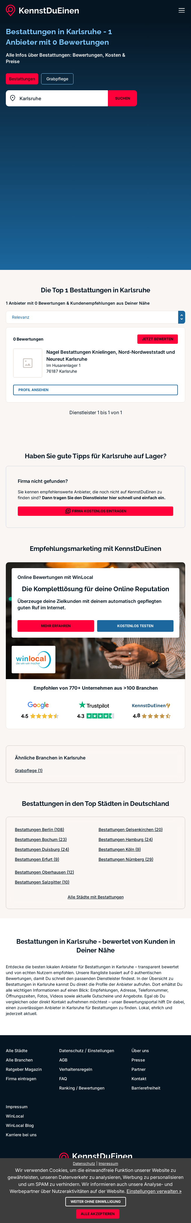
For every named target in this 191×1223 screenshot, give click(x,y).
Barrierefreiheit (146, 1087)
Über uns (140, 1050)
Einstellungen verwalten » (154, 1191)
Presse (138, 1059)
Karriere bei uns (21, 1134)
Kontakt (139, 1078)
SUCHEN (122, 98)
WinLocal (15, 1115)
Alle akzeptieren (98, 1214)
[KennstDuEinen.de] (42, 10)
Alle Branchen (19, 1059)
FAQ (63, 1078)
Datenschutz (71, 1050)
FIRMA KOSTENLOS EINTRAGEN (95, 511)
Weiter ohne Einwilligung (96, 1201)
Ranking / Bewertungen (81, 1087)
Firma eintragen (21, 1078)
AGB (63, 1059)
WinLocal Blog (20, 1125)
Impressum (16, 1106)
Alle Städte (16, 1050)
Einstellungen (101, 1050)
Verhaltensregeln (75, 1069)
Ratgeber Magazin (24, 1069)
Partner (139, 1069)
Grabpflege (29, 770)
